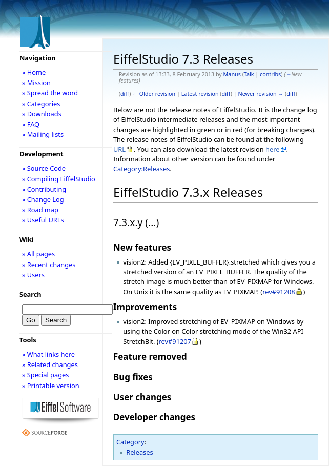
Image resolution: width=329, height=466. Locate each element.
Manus (232, 74)
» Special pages (45, 374)
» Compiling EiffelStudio (58, 179)
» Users (33, 274)
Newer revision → (261, 93)
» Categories (41, 103)
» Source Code (44, 168)
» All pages (38, 253)
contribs (270, 74)
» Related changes (50, 364)
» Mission (36, 82)
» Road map (40, 209)
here (272, 149)
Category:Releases (141, 168)
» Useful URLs (43, 220)
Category (130, 442)
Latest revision (200, 93)
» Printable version (50, 385)
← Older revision (153, 93)
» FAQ (30, 124)
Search (30, 294)
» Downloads (41, 113)
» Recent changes (49, 264)
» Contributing (44, 189)
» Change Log (43, 199)
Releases (139, 452)
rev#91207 (175, 341)
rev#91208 (278, 291)
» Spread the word (50, 92)
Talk (249, 74)
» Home (34, 72)
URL (119, 149)
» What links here (48, 354)
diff (124, 93)
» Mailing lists (43, 134)
